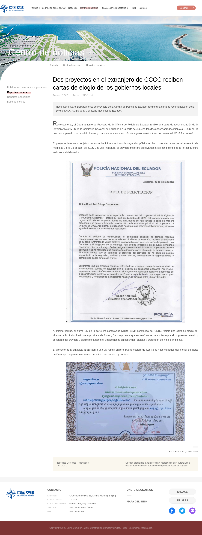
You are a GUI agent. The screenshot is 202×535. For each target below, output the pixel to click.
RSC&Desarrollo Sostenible (114, 8)
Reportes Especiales (18, 97)
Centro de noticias (89, 8)
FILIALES (182, 500)
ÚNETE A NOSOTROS (140, 492)
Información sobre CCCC (53, 8)
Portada (34, 8)
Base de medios (16, 101)
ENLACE (182, 491)
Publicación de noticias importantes (27, 87)
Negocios (72, 8)
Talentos (142, 8)
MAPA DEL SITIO (137, 501)
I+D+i (133, 8)
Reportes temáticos (19, 92)
